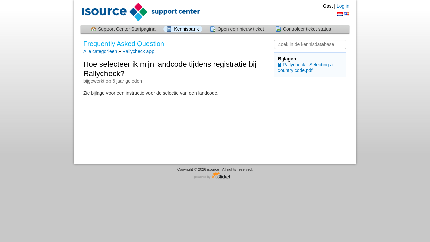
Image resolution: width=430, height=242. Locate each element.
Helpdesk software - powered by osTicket (215, 176)
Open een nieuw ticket (240, 29)
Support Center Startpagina (126, 29)
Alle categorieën (100, 51)
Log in (343, 6)
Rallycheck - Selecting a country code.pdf (305, 67)
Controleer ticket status (307, 29)
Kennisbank (186, 29)
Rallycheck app (138, 51)
